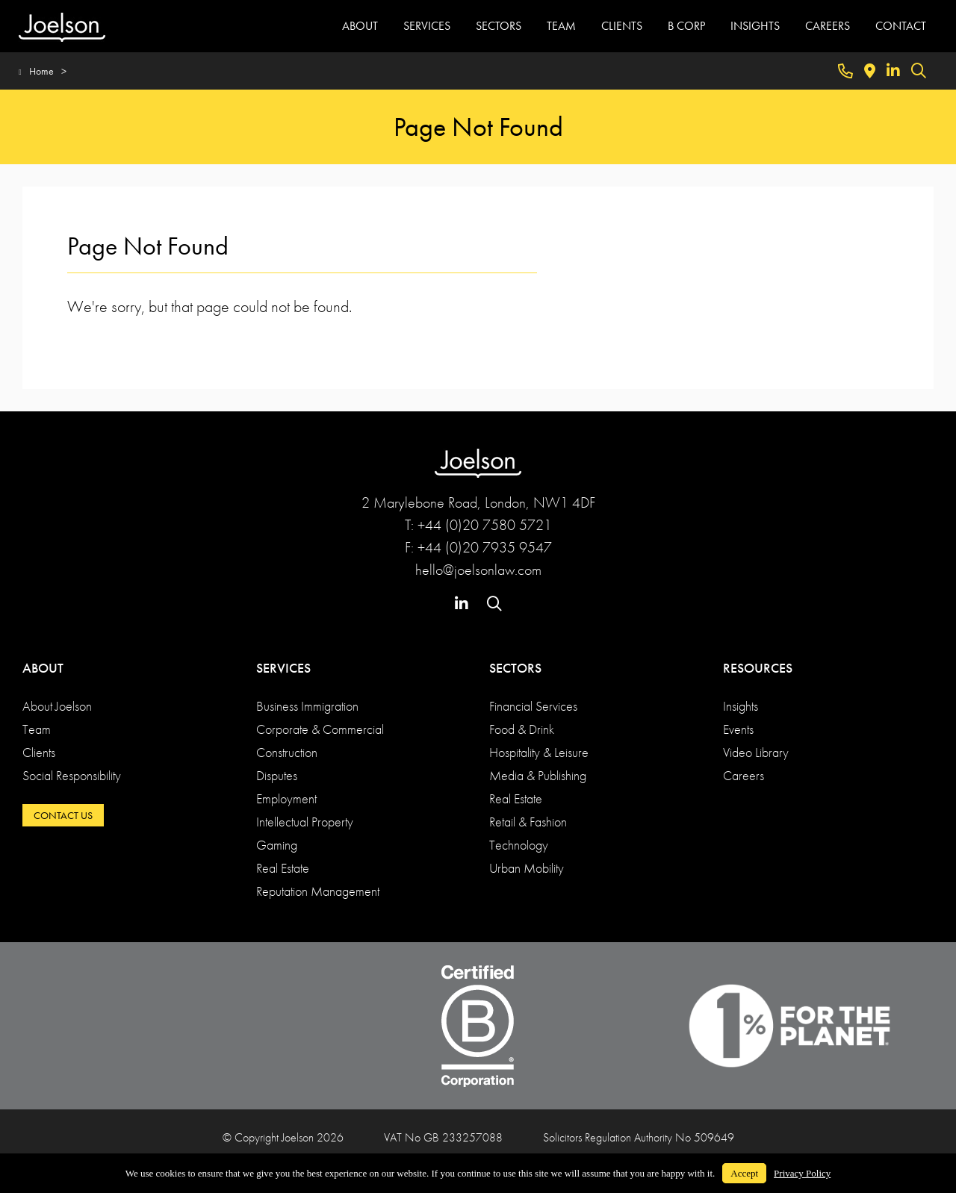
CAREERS (827, 26)
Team (36, 729)
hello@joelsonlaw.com (478, 569)
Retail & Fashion (528, 821)
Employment (286, 798)
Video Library (756, 752)
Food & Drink (521, 729)
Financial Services (533, 705)
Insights (740, 705)
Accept (744, 1173)
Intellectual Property (304, 821)
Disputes (276, 775)
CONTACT (900, 26)
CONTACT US (63, 815)
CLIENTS (621, 26)
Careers (743, 775)
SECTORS (498, 26)
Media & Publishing (537, 775)
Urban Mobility (526, 867)
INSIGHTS (755, 26)
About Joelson (57, 705)
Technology (518, 844)
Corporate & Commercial (320, 729)
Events (738, 729)
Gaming (276, 844)
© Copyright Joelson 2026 (283, 1137)
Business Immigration (307, 705)
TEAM (561, 26)
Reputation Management (317, 891)
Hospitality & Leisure (539, 752)
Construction (286, 752)
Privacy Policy (802, 1173)
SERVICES (426, 26)
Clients (38, 752)
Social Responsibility (71, 775)
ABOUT (360, 26)
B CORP (686, 26)
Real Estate (282, 867)
